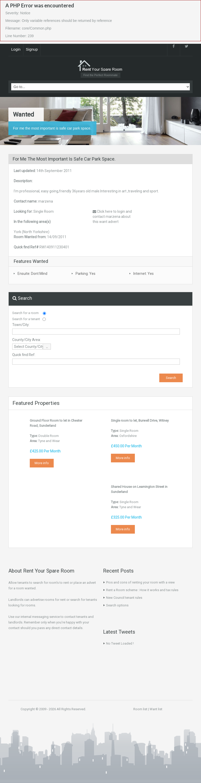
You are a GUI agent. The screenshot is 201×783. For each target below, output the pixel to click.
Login (16, 49)
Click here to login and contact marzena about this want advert (112, 216)
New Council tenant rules (124, 598)
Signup (32, 49)
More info (42, 463)
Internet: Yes (143, 274)
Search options (117, 605)
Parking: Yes (85, 274)
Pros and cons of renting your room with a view (140, 582)
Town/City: (21, 325)
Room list (140, 709)
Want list (156, 709)
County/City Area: (26, 340)
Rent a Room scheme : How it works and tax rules (142, 590)
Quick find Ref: (23, 355)
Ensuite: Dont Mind (32, 274)
